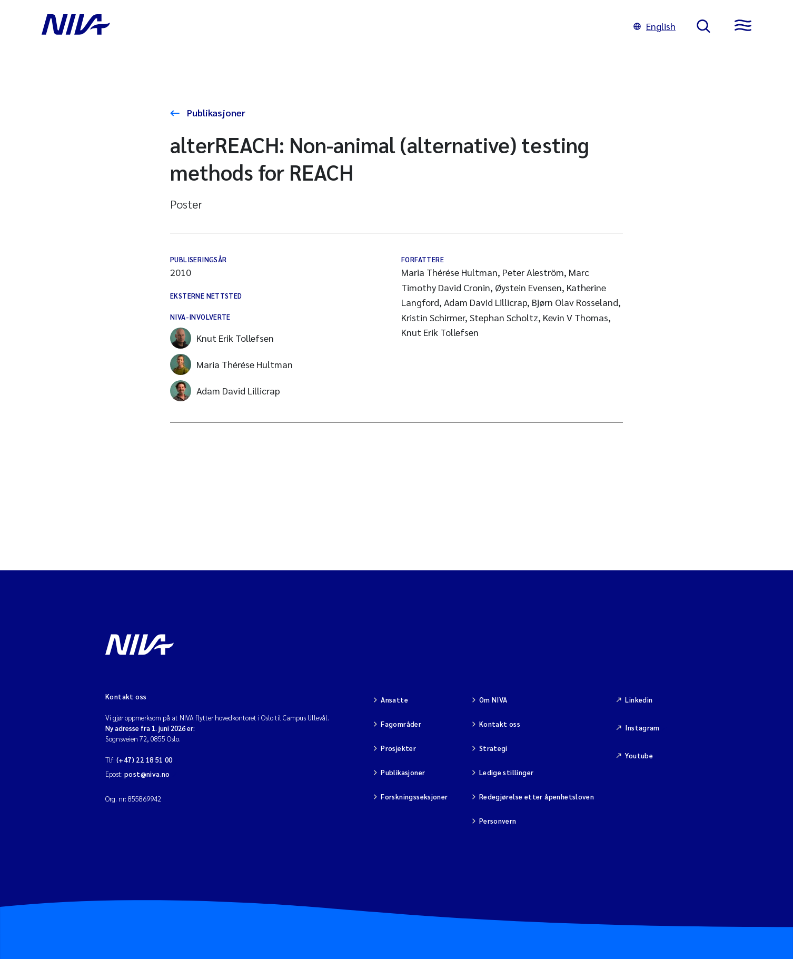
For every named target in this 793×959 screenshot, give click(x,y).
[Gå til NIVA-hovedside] (327, 26)
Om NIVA (493, 699)
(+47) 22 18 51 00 (144, 759)
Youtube (639, 755)
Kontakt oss (499, 723)
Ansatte (394, 699)
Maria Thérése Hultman (231, 364)
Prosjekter (398, 748)
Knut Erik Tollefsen (222, 338)
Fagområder (401, 723)
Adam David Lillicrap (225, 390)
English (654, 26)
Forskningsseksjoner (414, 796)
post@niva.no (147, 773)
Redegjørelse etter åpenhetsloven (536, 796)
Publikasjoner (215, 112)
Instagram (642, 727)
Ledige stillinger (506, 772)
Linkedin (638, 699)
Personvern (498, 820)
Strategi (493, 748)
